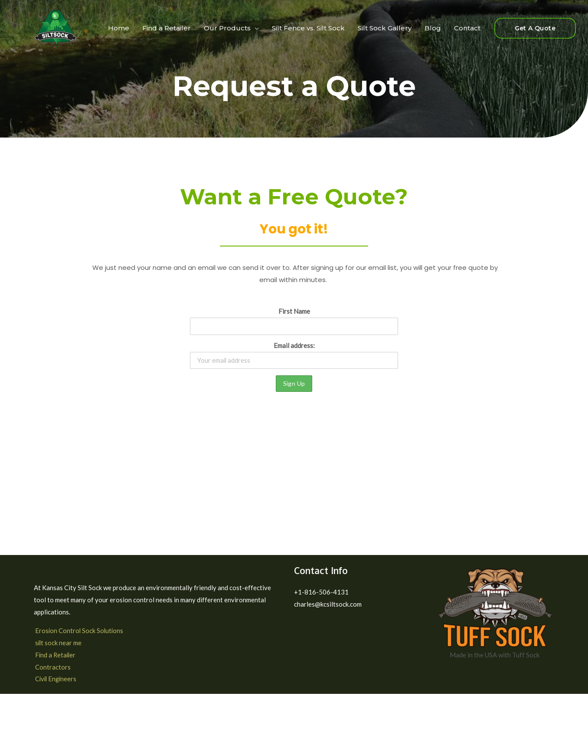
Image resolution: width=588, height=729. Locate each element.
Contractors (51, 667)
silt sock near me (57, 643)
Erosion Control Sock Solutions (79, 631)
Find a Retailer (55, 655)
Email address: (294, 355)
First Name (294, 311)
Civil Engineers (55, 679)
